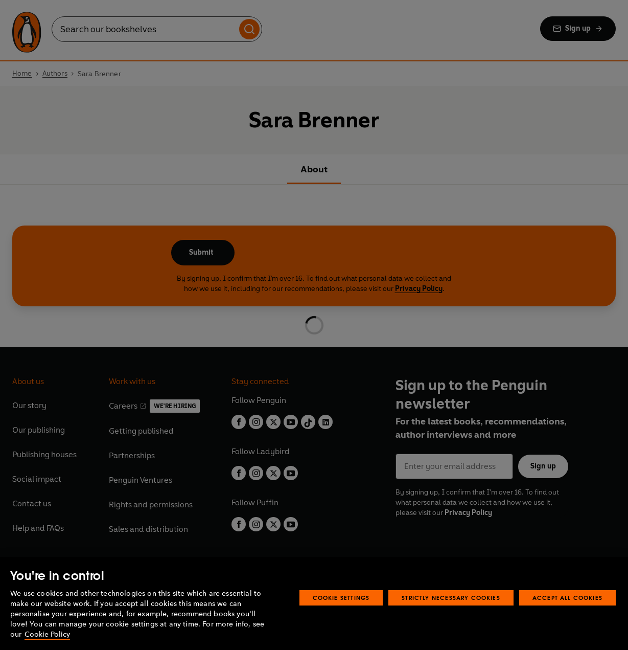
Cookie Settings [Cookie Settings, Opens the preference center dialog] (341, 597)
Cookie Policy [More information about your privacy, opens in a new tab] (47, 634)
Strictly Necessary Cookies (451, 597)
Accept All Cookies (567, 597)
